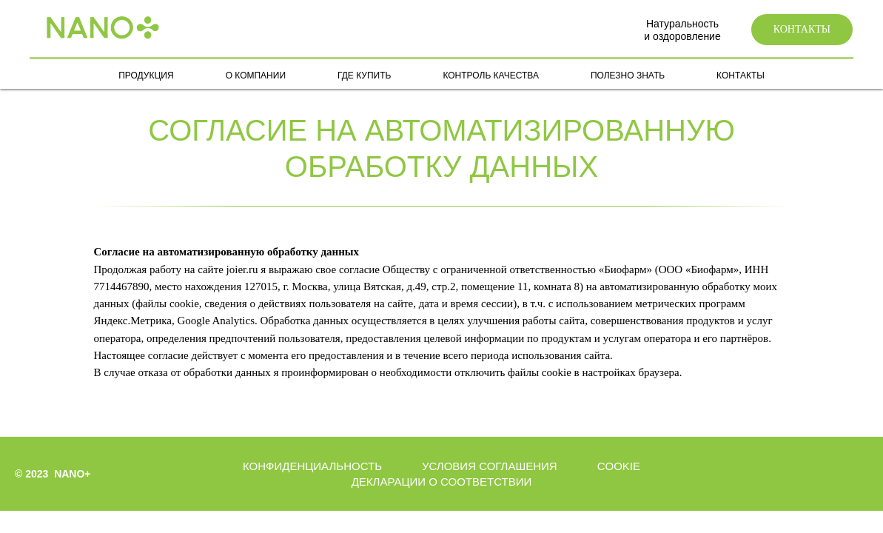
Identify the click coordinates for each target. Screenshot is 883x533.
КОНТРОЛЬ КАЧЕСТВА (490, 75)
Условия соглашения (489, 466)
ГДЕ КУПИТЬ (364, 75)
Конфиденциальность (312, 466)
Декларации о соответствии (442, 481)
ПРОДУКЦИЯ (145, 75)
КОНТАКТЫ (740, 75)
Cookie (618, 466)
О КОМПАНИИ (256, 75)
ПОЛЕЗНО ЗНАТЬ (628, 75)
